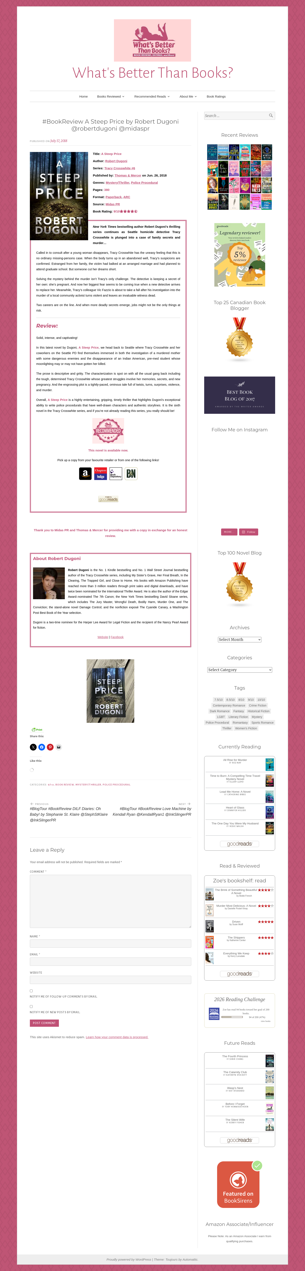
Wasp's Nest (235, 1088)
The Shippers (236, 937)
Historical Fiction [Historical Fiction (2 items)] (259, 711)
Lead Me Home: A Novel (235, 791)
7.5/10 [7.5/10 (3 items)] (218, 699)
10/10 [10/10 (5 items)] (261, 699)
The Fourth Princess (235, 1056)
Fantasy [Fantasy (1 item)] (238, 711)
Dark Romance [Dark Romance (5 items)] (220, 711)
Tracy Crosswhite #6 (119, 168)
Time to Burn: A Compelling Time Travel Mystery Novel (235, 777)
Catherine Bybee (236, 795)
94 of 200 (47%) (257, 1017)
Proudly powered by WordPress (129, 1259)
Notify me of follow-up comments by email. (64, 996)
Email (35, 954)
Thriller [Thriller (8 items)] (227, 728)
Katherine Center (238, 940)
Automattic (190, 1259)
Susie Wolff (237, 924)
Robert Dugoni (116, 161)
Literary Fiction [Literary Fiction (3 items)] (238, 717)
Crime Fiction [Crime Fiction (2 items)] (257, 705)
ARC (126, 197)
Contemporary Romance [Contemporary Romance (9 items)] (229, 705)
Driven (236, 921)
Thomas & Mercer (128, 175)
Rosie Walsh (237, 826)
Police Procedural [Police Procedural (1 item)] (217, 722)
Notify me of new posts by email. (55, 1012)
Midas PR (113, 204)
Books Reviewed (109, 96)
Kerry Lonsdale (238, 956)
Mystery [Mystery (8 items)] (257, 717)
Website (102, 637)
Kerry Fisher (236, 1123)
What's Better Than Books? (152, 73)
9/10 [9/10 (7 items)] (251, 699)
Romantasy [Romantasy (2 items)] (240, 722)
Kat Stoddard (236, 1091)
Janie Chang (237, 1059)
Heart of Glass (235, 807)
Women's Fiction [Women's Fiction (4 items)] (246, 728)
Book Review (64, 784)
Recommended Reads (150, 96)
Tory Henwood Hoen (236, 1107)
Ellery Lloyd (237, 782)
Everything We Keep (236, 953)
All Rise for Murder (235, 760)
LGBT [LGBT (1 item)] (221, 717)
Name (35, 936)
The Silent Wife (235, 1119)
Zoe (225, 1009)
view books (265, 1021)
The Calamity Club (235, 1072)
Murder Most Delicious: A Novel (236, 905)
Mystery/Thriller (117, 182)
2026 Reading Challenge (239, 999)
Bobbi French (245, 896)
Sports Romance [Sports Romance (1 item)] (262, 722)
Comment (38, 871)
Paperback (114, 197)
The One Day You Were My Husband (235, 823)
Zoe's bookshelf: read (239, 881)
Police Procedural (144, 182)
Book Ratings (216, 96)
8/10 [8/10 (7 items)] (241, 699)
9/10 (51, 784)
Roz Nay (236, 763)
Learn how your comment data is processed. (117, 1037)
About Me (186, 96)
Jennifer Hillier (236, 810)
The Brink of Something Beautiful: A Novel (236, 891)
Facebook (117, 637)
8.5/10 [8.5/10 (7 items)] (230, 699)
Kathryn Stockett (236, 1075)
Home (83, 96)
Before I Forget (235, 1103)
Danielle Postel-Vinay (238, 908)
